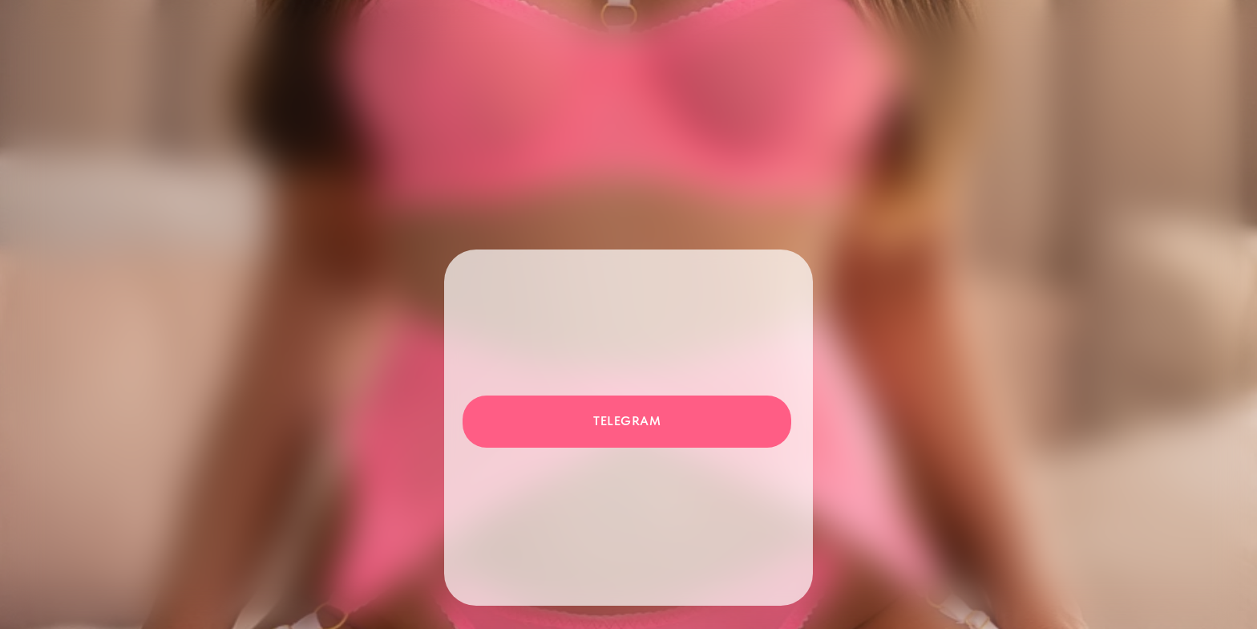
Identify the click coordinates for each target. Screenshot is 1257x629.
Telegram (627, 420)
